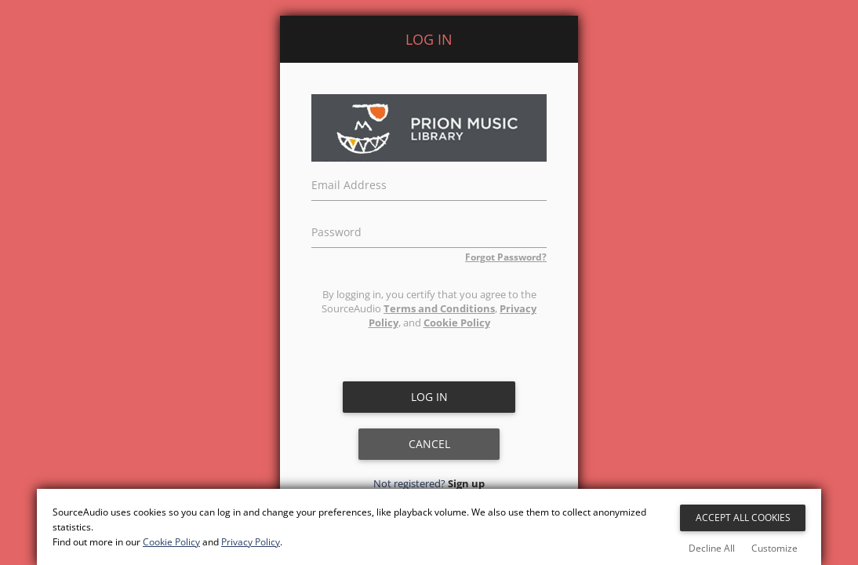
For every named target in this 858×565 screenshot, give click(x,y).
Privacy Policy (250, 542)
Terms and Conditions (439, 308)
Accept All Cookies (743, 517)
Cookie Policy (457, 322)
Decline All (712, 548)
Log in (429, 396)
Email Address (349, 182)
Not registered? (429, 483)
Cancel (429, 443)
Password (336, 229)
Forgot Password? (506, 257)
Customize (774, 548)
